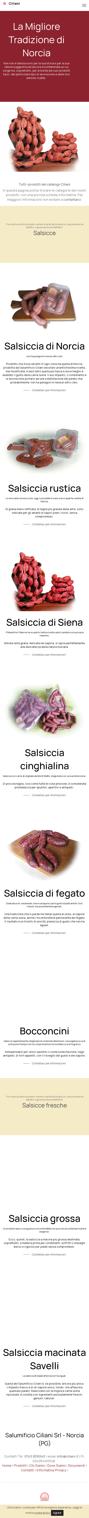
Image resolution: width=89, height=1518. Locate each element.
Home (6, 1465)
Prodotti (20, 1465)
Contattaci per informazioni (49, 390)
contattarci (72, 199)
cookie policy (42, 1513)
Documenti (76, 1465)
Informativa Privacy (51, 1470)
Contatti (27, 1470)
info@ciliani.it (67, 1456)
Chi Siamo (37, 1465)
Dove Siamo (56, 1465)
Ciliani (14, 3)
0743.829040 (34, 1456)
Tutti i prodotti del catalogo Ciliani (44, 184)
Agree (57, 1513)
